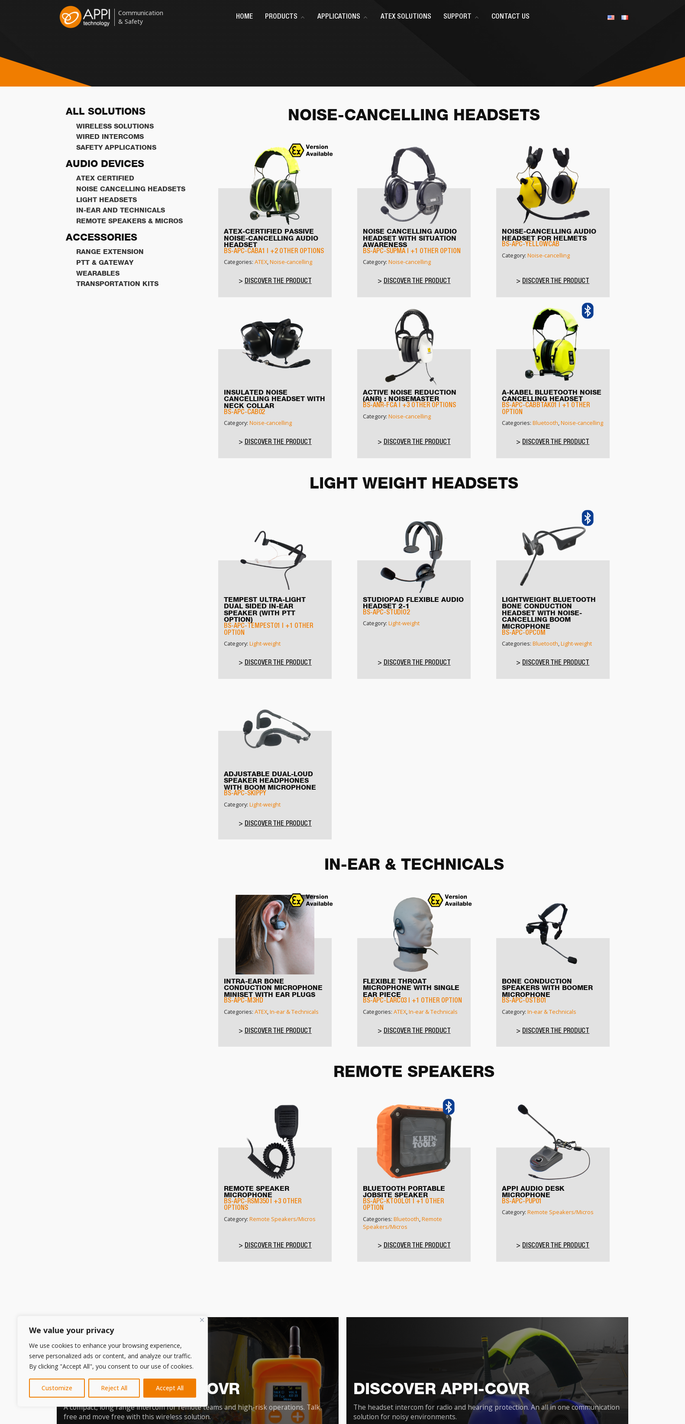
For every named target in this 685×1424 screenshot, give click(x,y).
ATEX (261, 262)
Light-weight (265, 643)
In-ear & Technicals (294, 1012)
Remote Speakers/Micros (282, 1219)
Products (285, 17)
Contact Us (510, 17)
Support (461, 17)
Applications (342, 17)
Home (244, 17)
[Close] (202, 1320)
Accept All (170, 1388)
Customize (57, 1388)
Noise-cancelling (291, 262)
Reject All (114, 1388)
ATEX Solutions (406, 17)
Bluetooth (545, 423)
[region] (112, 1361)
